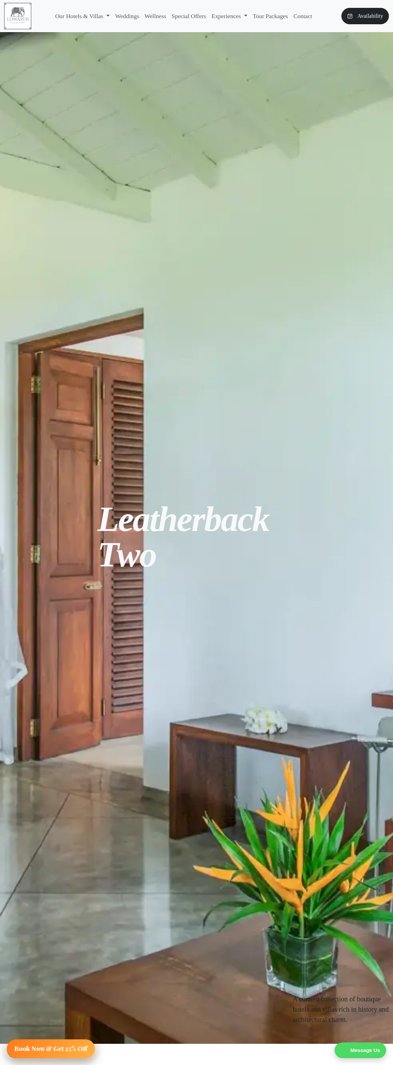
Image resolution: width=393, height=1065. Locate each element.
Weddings (127, 16)
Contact (303, 16)
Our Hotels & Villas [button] (80, 16)
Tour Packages (270, 16)
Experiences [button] (227, 16)
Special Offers (189, 16)
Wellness (155, 16)
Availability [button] (365, 16)
